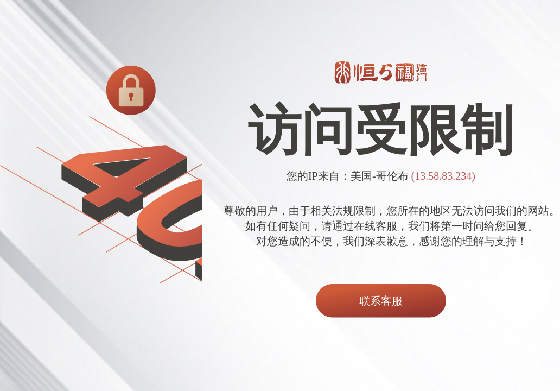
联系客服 (381, 301)
